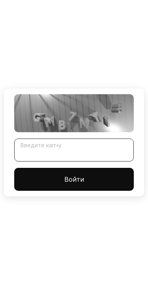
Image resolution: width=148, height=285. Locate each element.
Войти (74, 179)
